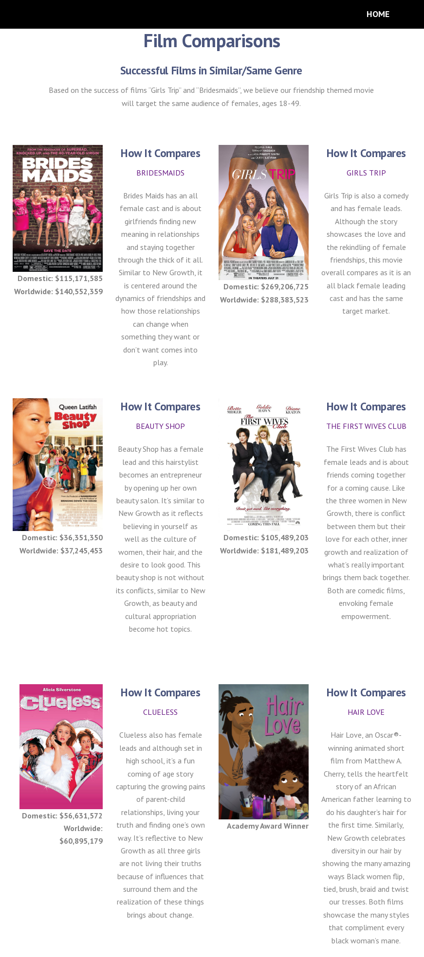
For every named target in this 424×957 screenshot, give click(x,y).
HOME (378, 13)
